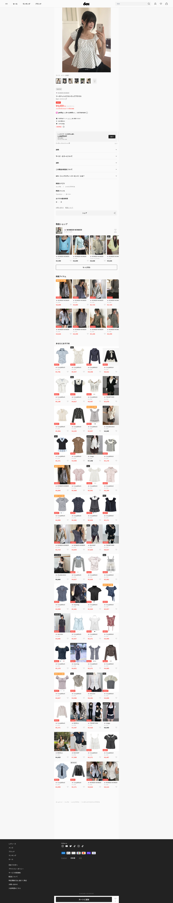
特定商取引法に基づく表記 (18, 880)
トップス (58, 183)
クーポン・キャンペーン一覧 (63, 139)
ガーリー (68, 191)
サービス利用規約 (15, 873)
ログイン (70, 118)
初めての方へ (13, 865)
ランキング (26, 4)
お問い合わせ (60, 204)
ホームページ (59, 798)
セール (15, 4)
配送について (69, 204)
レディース (12, 844)
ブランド (38, 4)
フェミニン (59, 191)
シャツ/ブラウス (70, 183)
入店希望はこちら (15, 888)
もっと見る (86, 264)
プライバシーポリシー (16, 869)
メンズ (11, 847)
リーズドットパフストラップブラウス (90, 798)
